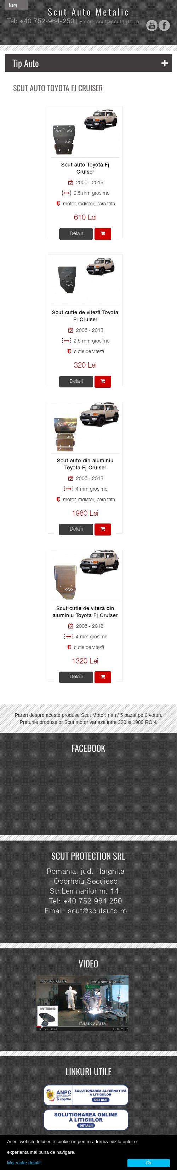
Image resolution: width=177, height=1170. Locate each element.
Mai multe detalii (23, 1162)
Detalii (76, 234)
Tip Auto (90, 62)
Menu (13, 5)
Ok (149, 1162)
